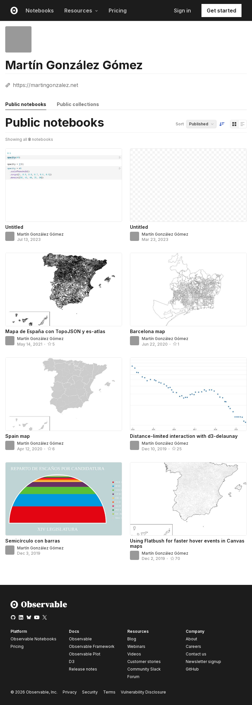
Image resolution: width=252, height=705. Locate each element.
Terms (109, 692)
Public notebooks (25, 104)
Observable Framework (92, 646)
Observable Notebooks (33, 638)
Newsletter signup (203, 661)
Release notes (83, 669)
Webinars (136, 646)
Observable (80, 638)
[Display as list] (242, 124)
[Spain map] (63, 394)
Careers (193, 646)
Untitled (14, 227)
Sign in (182, 10)
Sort (180, 123)
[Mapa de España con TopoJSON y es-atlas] (63, 289)
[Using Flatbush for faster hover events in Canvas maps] (188, 499)
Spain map (17, 436)
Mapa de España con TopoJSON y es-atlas (55, 331)
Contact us (196, 654)
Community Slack (144, 669)
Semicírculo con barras (32, 541)
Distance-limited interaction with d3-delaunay (184, 436)
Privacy (70, 692)
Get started (221, 10)
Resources (81, 10)
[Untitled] (63, 185)
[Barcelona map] (188, 289)
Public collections (78, 104)
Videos (134, 654)
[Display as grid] (234, 124)
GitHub (192, 669)
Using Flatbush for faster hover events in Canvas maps (187, 543)
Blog (131, 638)
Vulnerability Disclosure (143, 692)
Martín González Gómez (40, 234)
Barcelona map (147, 331)
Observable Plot (84, 654)
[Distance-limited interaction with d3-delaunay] (188, 394)
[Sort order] (221, 124)
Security (90, 692)
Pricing (118, 10)
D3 (71, 661)
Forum (133, 676)
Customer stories (144, 661)
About (191, 638)
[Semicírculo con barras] (63, 499)
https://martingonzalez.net (45, 85)
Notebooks (40, 10)
